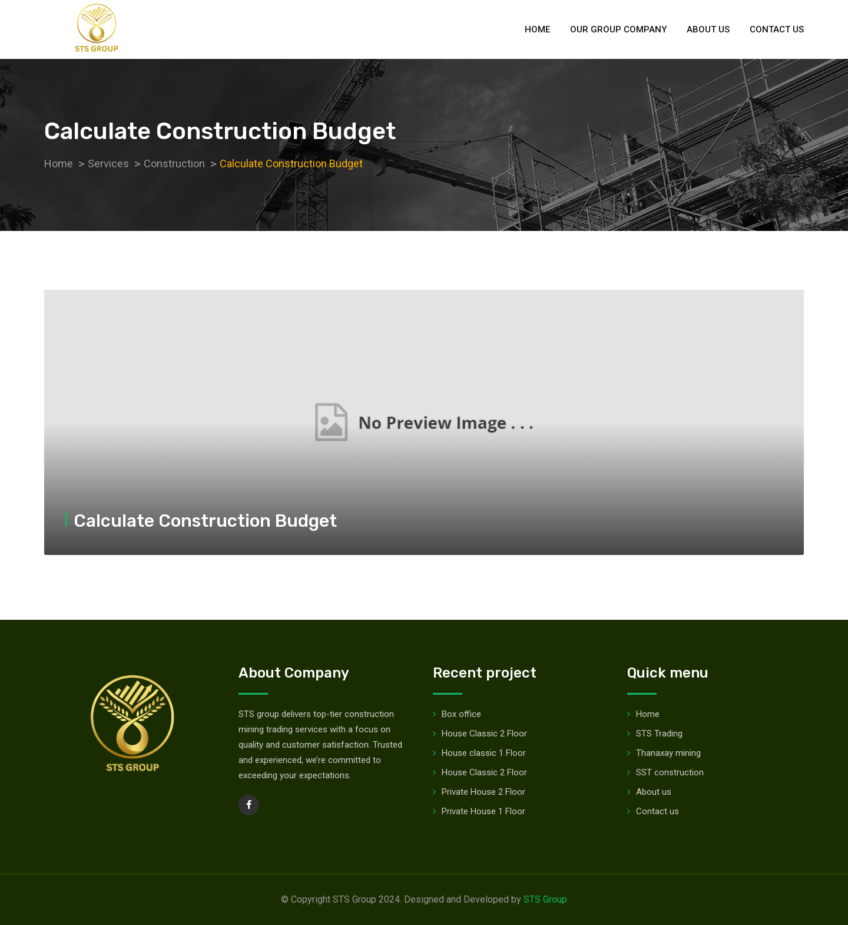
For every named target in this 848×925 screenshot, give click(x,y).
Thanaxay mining (668, 753)
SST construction (670, 772)
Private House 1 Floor (483, 811)
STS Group (545, 899)
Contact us (777, 29)
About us (708, 29)
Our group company (618, 29)
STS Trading (659, 733)
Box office (461, 714)
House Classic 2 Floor (484, 733)
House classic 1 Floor (484, 753)
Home (537, 29)
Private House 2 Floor (483, 792)
